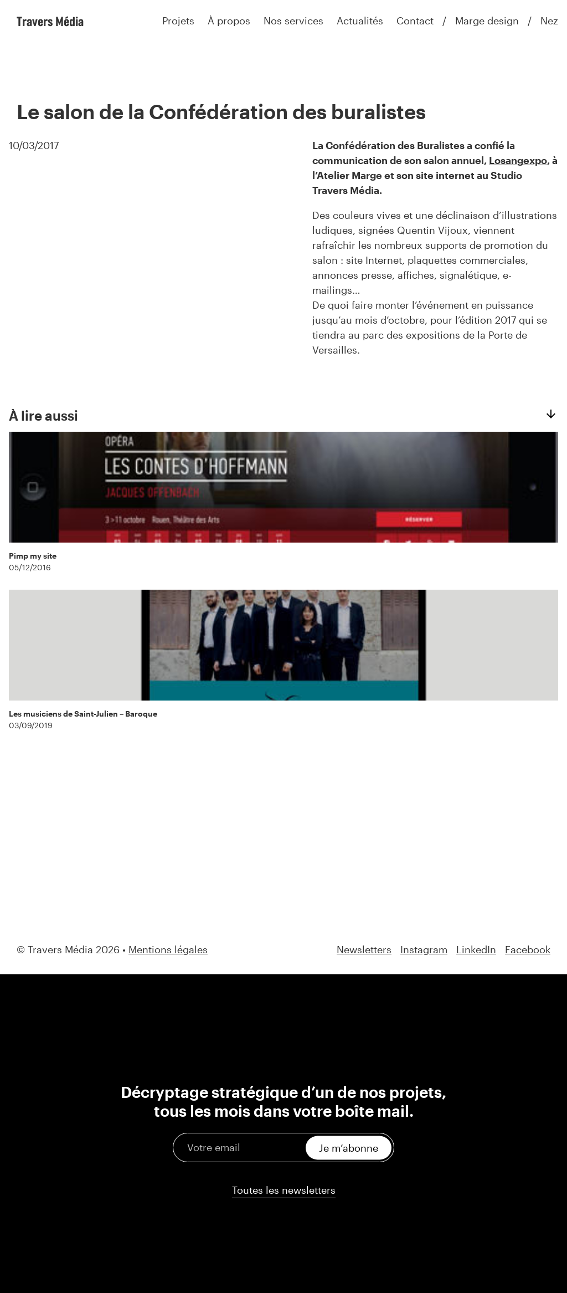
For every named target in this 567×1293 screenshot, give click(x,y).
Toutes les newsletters (284, 1190)
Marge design (487, 20)
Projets (178, 20)
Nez (549, 20)
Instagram (423, 949)
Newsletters (364, 949)
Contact (415, 20)
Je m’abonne (348, 1147)
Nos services (293, 20)
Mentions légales (168, 949)
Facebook (527, 949)
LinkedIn (476, 949)
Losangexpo (518, 160)
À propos (229, 20)
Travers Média (50, 21)
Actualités (360, 20)
